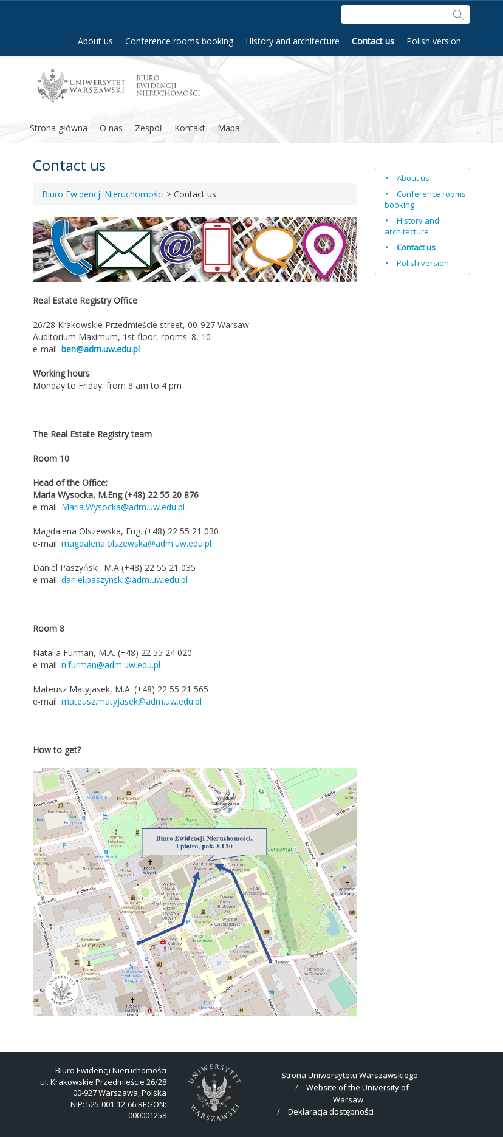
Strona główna (58, 128)
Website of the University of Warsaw (357, 1093)
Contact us (373, 41)
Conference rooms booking (179, 41)
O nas (111, 128)
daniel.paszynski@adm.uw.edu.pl (124, 580)
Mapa (228, 128)
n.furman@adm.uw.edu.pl (110, 665)
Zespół (148, 128)
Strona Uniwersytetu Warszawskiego (349, 1075)
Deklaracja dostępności (331, 1111)
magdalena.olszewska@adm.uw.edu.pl (136, 543)
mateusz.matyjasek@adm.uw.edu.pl (131, 701)
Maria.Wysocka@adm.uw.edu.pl (123, 507)
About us (95, 41)
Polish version (433, 41)
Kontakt (189, 128)
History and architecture (292, 41)
